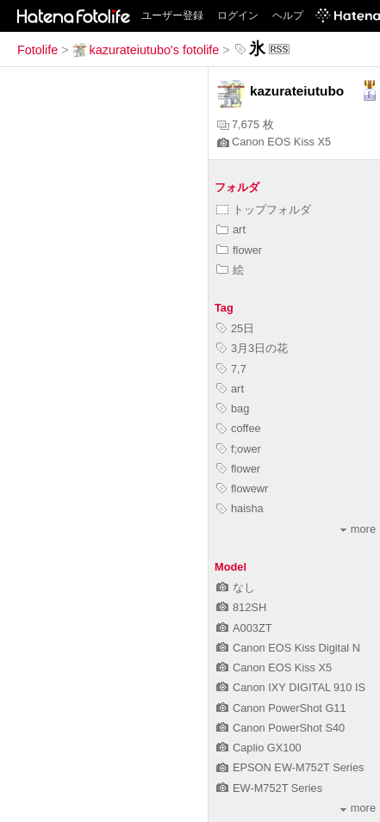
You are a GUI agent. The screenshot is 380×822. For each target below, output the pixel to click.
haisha (240, 508)
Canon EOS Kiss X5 (274, 141)
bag (232, 408)
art (231, 229)
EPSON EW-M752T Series (290, 767)
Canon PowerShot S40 (280, 727)
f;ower (238, 448)
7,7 (231, 368)
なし (235, 587)
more (358, 528)
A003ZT (244, 627)
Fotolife (37, 50)
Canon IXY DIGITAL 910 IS (290, 687)
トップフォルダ (263, 209)
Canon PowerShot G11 (281, 707)
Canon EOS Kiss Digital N (288, 647)
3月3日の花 (252, 348)
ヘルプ (287, 15)
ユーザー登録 (172, 15)
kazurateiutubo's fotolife (146, 50)
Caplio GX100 (259, 747)
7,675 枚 (245, 124)
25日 (235, 328)
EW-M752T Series (269, 788)
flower (239, 250)
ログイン (238, 15)
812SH (241, 607)
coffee (238, 428)
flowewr (242, 488)
